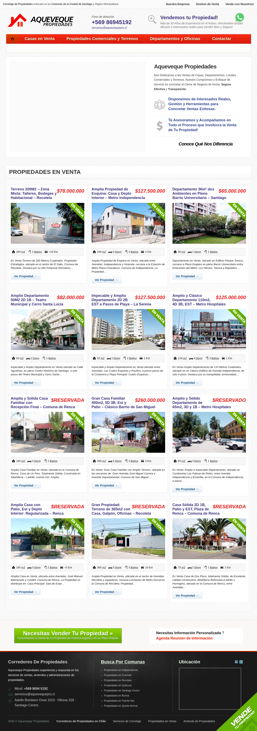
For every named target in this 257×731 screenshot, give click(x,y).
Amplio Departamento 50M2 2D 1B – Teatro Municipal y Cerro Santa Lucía (37, 300)
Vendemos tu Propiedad (188, 17)
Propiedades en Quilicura (118, 685)
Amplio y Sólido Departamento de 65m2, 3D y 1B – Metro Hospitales (201, 402)
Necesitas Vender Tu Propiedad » (68, 635)
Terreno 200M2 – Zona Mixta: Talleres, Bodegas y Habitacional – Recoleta (34, 193)
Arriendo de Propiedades (199, 721)
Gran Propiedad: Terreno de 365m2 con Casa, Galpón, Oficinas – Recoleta (121, 509)
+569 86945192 (112, 22)
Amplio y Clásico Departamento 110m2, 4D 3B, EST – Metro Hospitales (199, 300)
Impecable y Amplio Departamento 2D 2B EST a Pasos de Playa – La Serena (121, 300)
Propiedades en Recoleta (118, 680)
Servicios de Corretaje (127, 721)
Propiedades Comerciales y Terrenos (102, 38)
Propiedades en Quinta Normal (121, 705)
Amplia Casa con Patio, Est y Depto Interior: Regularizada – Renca (37, 509)
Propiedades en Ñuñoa (116, 695)
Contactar (221, 38)
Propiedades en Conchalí (118, 675)
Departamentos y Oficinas (175, 38)
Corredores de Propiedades (38, 661)
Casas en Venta (40, 38)
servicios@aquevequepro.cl (109, 27)
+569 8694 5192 (36, 688)
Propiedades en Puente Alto (119, 700)
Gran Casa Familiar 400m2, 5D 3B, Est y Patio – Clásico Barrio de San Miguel (123, 402)
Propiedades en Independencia (121, 670)
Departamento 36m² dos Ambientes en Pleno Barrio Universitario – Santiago (199, 193)
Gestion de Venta (207, 4)
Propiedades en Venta (45, 172)
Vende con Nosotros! (239, 4)
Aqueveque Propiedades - (41, 14)
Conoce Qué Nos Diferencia (206, 143)
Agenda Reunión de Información (184, 638)
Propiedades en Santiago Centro (122, 690)
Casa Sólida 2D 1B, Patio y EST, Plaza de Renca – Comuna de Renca (196, 509)
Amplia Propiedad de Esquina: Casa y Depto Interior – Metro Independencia (118, 193)
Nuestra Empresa (177, 4)
